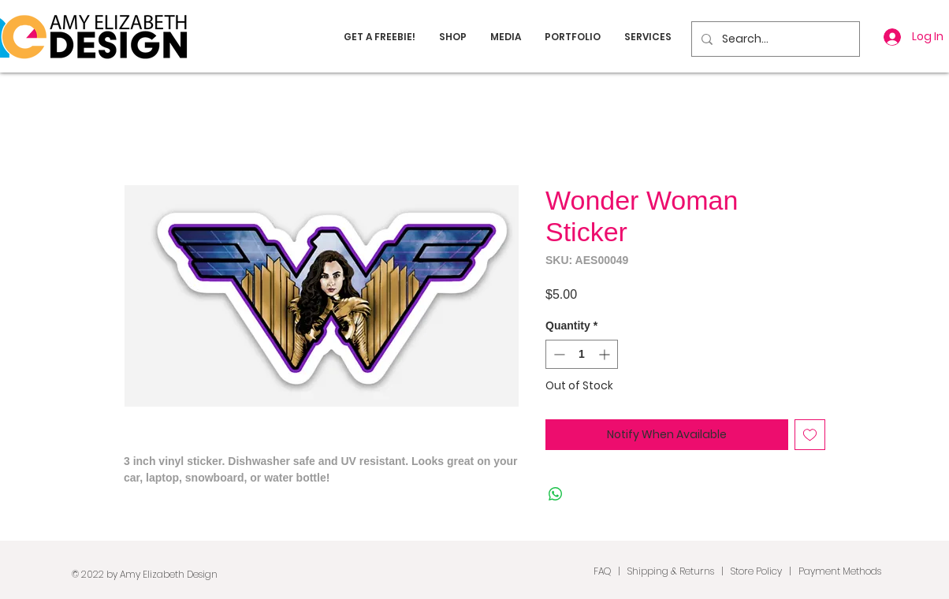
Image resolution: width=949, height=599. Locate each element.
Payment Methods (839, 571)
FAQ (602, 571)
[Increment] (606, 354)
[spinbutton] (582, 354)
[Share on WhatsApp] (555, 494)
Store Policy (756, 571)
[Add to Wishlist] (810, 434)
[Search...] (774, 39)
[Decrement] (558, 354)
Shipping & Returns (670, 571)
